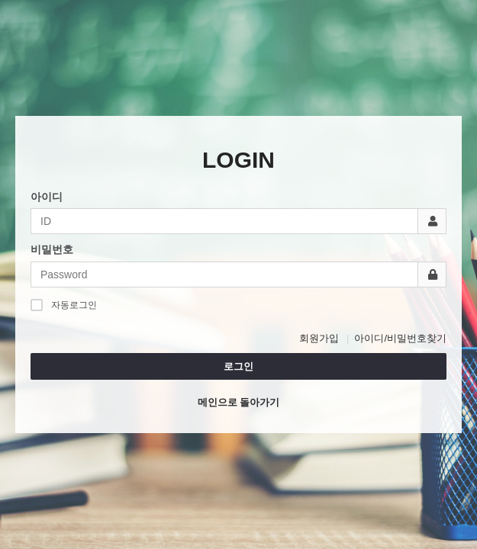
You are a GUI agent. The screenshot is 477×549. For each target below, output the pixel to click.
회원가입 (319, 338)
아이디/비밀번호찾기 (400, 338)
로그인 (238, 366)
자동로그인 (64, 304)
